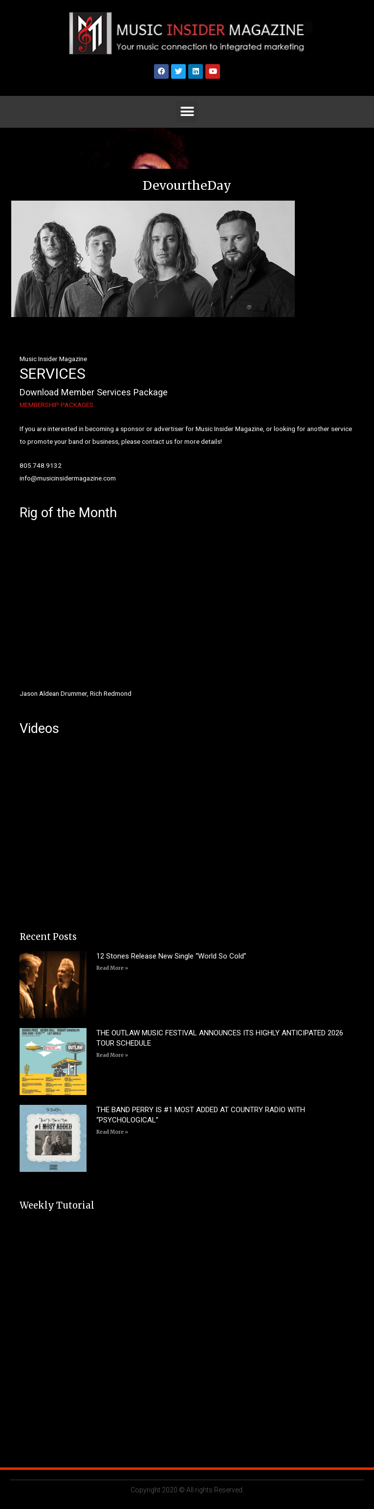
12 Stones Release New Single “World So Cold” (171, 956)
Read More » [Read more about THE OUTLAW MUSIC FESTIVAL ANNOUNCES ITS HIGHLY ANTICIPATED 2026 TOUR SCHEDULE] (112, 1055)
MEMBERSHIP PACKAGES (56, 405)
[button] (187, 112)
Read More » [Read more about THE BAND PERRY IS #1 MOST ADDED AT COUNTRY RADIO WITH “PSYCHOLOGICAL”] (112, 1132)
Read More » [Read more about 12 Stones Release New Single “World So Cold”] (112, 968)
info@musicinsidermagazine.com (68, 478)
